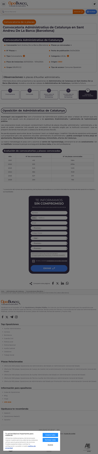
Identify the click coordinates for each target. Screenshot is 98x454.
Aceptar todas (50, 435)
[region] (31, 441)
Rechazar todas (50, 440)
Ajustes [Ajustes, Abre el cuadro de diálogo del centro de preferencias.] (50, 445)
